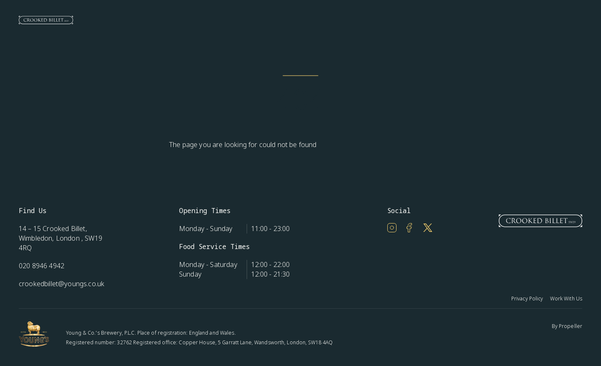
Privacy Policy (527, 298)
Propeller (570, 326)
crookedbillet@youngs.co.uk (61, 283)
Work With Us (566, 298)
